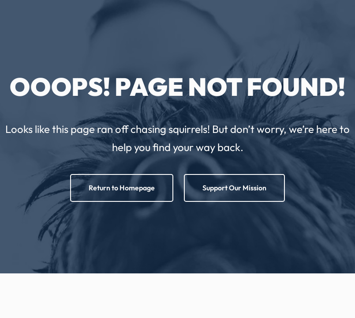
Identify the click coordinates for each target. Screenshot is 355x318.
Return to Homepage (122, 187)
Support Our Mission (234, 187)
